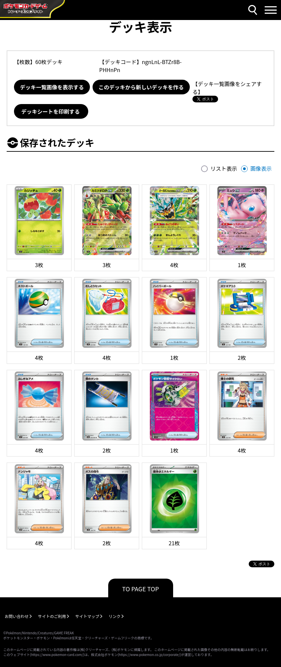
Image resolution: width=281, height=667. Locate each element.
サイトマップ (87, 616)
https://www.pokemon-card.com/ (57, 654)
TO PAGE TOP (140, 588)
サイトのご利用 (52, 616)
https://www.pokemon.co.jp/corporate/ (149, 654)
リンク (115, 616)
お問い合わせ (17, 616)
